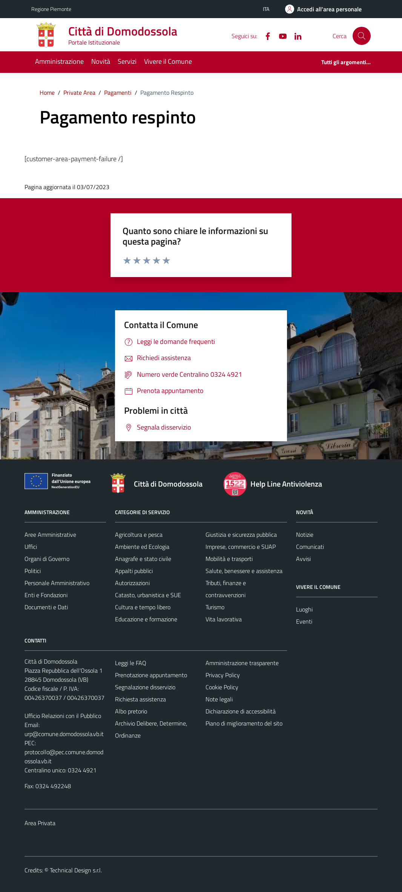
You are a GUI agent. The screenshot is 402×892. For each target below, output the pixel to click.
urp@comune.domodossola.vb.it (64, 733)
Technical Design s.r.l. (76, 870)
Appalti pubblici (134, 570)
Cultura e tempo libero (142, 607)
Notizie (304, 534)
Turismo (215, 607)
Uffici (31, 546)
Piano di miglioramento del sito (244, 723)
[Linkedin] (294, 35)
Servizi (127, 61)
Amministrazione (59, 61)
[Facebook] (264, 35)
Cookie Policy (222, 687)
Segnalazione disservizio (145, 687)
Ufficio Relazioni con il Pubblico (63, 715)
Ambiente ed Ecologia (142, 546)
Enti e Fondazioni (46, 594)
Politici (33, 570)
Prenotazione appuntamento (151, 674)
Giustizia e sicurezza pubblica (241, 534)
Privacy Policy (223, 674)
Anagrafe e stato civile (143, 558)
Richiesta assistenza (140, 699)
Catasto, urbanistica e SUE (148, 594)
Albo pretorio (131, 711)
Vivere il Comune (168, 61)
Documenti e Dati (46, 607)
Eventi (304, 621)
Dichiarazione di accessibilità (241, 711)
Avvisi (303, 558)
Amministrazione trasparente (242, 662)
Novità (100, 61)
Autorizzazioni (132, 582)
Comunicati (310, 546)
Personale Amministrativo (57, 582)
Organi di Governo (47, 558)
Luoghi (304, 609)
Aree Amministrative (50, 534)
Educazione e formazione (146, 619)
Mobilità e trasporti (229, 558)
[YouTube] (279, 35)
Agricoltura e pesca (139, 534)
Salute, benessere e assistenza (244, 570)
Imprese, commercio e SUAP (241, 546)
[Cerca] (362, 36)
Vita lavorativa (224, 619)
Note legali (219, 699)
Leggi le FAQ (130, 662)
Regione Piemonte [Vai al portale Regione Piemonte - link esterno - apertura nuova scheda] (51, 9)
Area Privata (40, 822)
